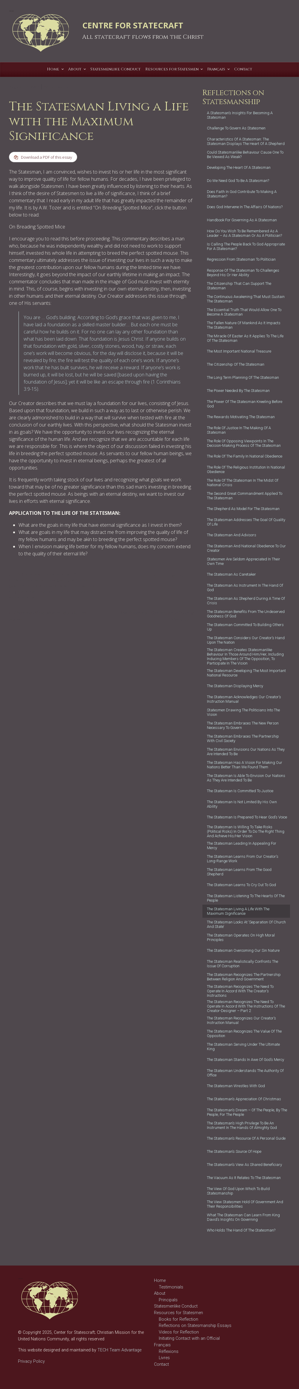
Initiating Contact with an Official (189, 1338)
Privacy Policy (31, 1361)
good (61, 580)
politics (88, 586)
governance (78, 580)
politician (72, 586)
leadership (52, 586)
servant (32, 591)
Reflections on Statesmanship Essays (195, 1325)
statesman (87, 591)
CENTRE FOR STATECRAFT (132, 25)
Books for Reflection (178, 1319)
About (159, 1293)
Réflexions (169, 1351)
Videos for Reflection (179, 1332)
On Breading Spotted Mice (37, 227)
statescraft (67, 591)
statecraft (48, 591)
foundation (35, 580)
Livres (164, 1357)
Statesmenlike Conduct (176, 1306)
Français (162, 1345)
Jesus (37, 586)
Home (160, 1280)
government (19, 586)
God (51, 580)
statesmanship (21, 597)
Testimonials (171, 1287)
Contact (161, 1364)
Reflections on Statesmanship (43, 574)
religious (16, 591)
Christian (16, 580)
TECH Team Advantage (118, 1350)
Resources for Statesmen (178, 1312)
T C (66, 86)
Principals (168, 1300)
